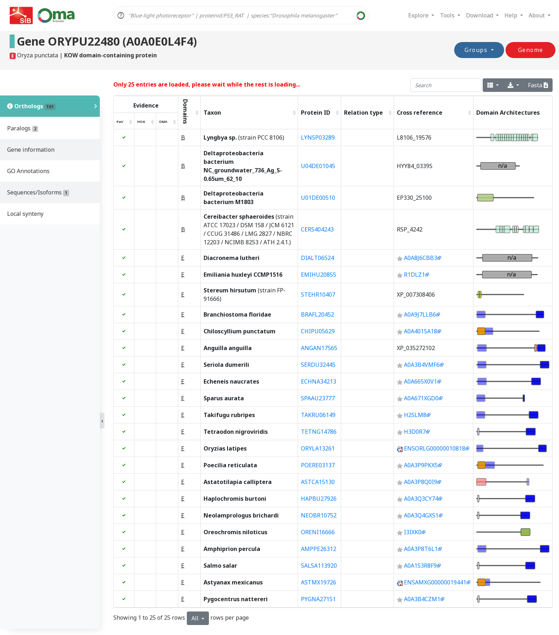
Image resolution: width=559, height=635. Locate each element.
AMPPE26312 (318, 549)
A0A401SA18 (417, 331)
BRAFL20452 (317, 314)
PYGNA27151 (318, 599)
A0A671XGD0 (418, 398)
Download (480, 15)
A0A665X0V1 (417, 381)
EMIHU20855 (318, 275)
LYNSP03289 (318, 137)
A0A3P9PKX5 (417, 465)
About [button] (537, 15)
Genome (530, 50)
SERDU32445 (318, 365)
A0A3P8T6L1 (417, 549)
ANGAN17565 (319, 348)
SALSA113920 (319, 565)
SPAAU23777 (318, 398)
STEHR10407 (318, 294)
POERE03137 (318, 465)
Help (511, 15)
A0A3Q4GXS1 (418, 515)
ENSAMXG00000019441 (431, 582)
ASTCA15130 (318, 482)
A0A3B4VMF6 (418, 365)
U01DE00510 (318, 198)
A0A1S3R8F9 (417, 565)
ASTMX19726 (318, 582)
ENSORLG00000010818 (431, 448)
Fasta (538, 85)
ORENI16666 (318, 532)
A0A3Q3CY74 (417, 499)
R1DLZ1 (411, 275)
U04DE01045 (318, 166)
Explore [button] (419, 15)
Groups (477, 50)
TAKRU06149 (318, 415)
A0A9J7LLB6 (416, 314)
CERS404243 (317, 229)
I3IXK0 (409, 532)
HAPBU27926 (319, 499)
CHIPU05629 (318, 331)
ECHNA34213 (318, 381)
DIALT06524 (317, 258)
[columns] (493, 85)
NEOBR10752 (319, 515)
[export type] (513, 85)
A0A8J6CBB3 (417, 258)
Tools (448, 15)
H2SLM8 (411, 415)
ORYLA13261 (318, 448)
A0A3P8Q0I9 (417, 482)
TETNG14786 (319, 432)
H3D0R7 (411, 432)
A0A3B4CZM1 (418, 599)
